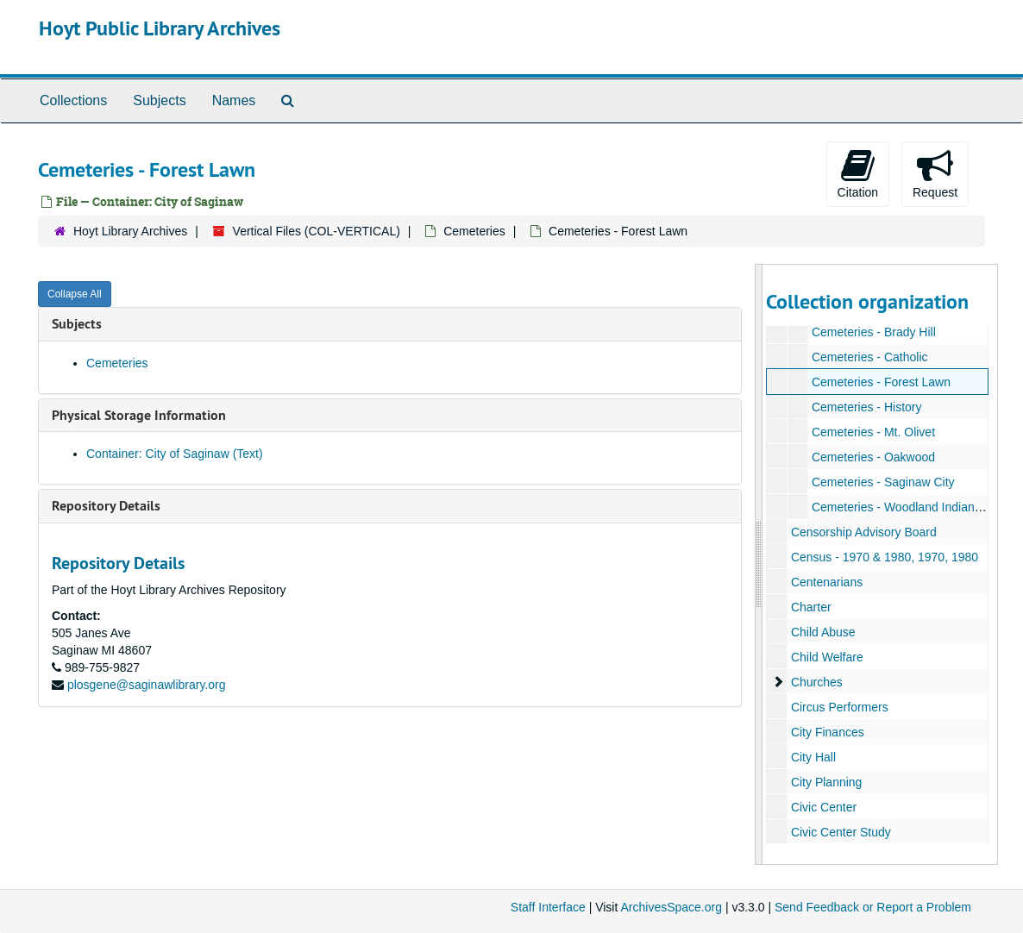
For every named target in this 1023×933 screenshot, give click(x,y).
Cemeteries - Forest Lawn (881, 382)
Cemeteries (474, 231)
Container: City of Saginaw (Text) (174, 453)
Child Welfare (827, 657)
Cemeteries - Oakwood (873, 457)
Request (935, 173)
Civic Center (824, 807)
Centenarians (827, 582)
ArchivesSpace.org (671, 907)
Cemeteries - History (867, 407)
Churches (817, 682)
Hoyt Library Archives (130, 231)
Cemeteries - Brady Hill (874, 332)
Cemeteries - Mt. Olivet (873, 432)
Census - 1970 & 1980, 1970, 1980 (884, 557)
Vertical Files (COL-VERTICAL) (316, 231)
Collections (73, 100)
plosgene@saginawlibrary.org (146, 685)
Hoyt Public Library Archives (159, 28)
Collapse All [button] (74, 294)
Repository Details (106, 506)
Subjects (159, 100)
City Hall (813, 757)
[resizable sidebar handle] (759, 564)
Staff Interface (548, 907)
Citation (858, 173)
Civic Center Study (841, 832)
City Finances (827, 732)
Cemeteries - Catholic (870, 357)
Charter (811, 607)
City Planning (827, 782)
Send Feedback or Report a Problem (873, 907)
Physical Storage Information (139, 415)
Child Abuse (823, 632)
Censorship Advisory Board (864, 532)
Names (234, 100)
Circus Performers (839, 707)
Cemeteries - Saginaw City (883, 482)
